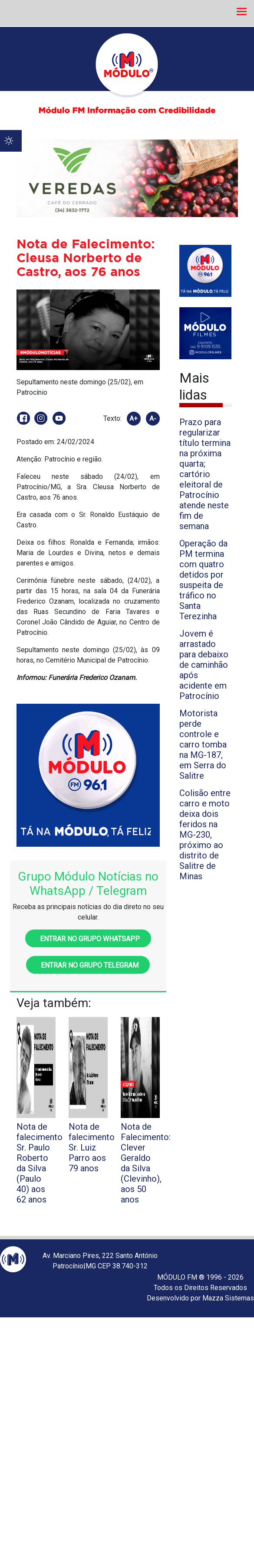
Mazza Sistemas (228, 1298)
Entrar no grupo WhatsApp (88, 939)
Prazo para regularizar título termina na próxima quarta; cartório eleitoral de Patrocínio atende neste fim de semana (205, 474)
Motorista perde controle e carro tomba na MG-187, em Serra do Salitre (203, 744)
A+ (133, 418)
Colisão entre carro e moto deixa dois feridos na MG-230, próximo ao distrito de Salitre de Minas (205, 834)
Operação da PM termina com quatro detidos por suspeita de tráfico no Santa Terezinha (203, 579)
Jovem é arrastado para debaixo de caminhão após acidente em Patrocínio (203, 664)
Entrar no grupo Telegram (88, 965)
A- (152, 418)
